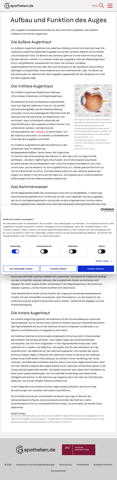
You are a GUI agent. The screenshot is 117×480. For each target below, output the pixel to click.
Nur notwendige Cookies (21, 269)
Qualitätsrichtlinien (102, 464)
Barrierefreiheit (58, 471)
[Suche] (98, 5)
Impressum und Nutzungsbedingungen (35, 464)
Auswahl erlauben (58, 269)
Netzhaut (40, 131)
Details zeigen (102, 261)
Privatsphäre (82, 464)
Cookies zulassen (96, 269)
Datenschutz (65, 464)
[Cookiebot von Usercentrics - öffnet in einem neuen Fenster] (102, 210)
